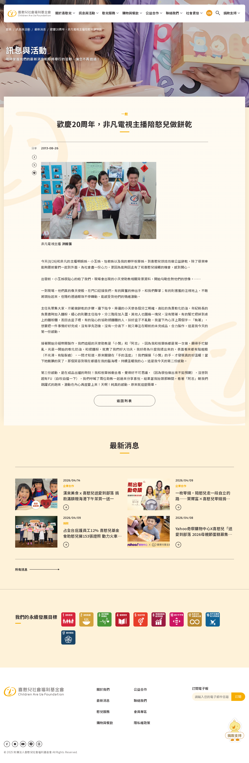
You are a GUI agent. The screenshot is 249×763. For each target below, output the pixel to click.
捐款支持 (230, 13)
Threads (39, 744)
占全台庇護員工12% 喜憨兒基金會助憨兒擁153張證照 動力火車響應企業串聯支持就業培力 (92, 536)
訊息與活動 (87, 13)
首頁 (9, 29)
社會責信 (192, 13)
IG (15, 744)
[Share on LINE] (34, 173)
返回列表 (124, 400)
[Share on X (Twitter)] (34, 165)
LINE (31, 744)
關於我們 (103, 689)
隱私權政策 (142, 722)
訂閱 (238, 696)
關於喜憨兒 (63, 13)
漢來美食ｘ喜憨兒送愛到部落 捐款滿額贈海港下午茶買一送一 (91, 495)
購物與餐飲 (130, 13)
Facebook (7, 744)
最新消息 (40, 29)
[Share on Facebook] (34, 157)
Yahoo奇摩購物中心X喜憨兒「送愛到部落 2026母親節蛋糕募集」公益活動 (203, 534)
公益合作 (152, 13)
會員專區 (140, 711)
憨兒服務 (108, 13)
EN (209, 13)
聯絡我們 (172, 13)
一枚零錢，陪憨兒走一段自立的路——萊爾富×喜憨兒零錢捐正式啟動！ (202, 498)
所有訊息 (21, 569)
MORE (66, 507)
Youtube (23, 744)
